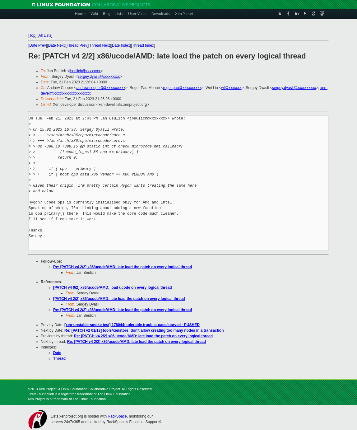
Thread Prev (77, 45)
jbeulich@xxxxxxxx (85, 71)
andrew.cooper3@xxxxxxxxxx (100, 88)
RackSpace (117, 416)
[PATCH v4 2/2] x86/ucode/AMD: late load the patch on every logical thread (119, 299)
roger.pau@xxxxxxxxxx (182, 88)
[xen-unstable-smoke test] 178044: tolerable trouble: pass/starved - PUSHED (132, 325)
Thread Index (143, 45)
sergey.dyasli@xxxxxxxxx (99, 76)
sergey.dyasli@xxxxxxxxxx (294, 88)
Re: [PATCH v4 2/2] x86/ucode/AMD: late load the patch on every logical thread (122, 267)
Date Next (56, 45)
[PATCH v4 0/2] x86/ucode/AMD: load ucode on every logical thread (112, 287)
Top (32, 35)
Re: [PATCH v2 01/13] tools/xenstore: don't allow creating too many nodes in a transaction (144, 330)
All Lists (45, 35)
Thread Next (99, 45)
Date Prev (37, 45)
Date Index (121, 45)
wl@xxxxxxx (231, 88)
